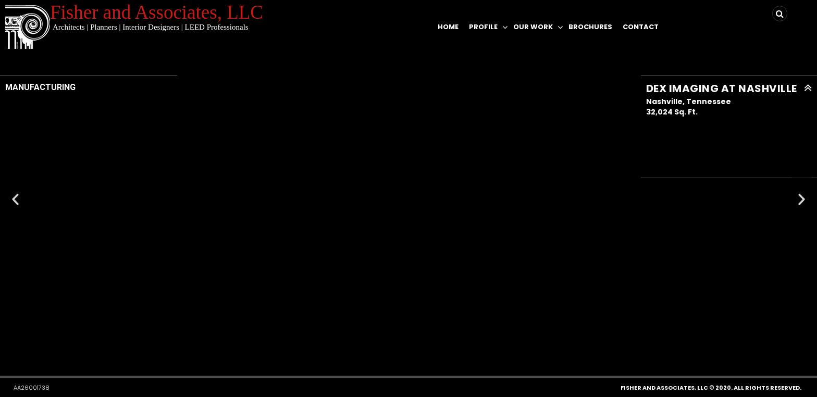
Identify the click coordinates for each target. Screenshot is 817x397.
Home (448, 27)
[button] (387, 345)
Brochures (590, 27)
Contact (641, 27)
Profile (483, 27)
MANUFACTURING (40, 87)
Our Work (533, 27)
